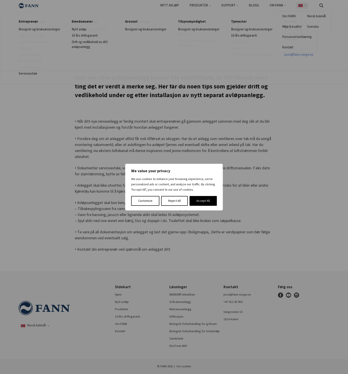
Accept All (203, 201)
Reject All (174, 201)
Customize (145, 201)
